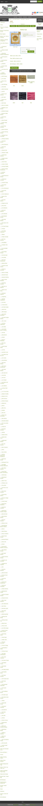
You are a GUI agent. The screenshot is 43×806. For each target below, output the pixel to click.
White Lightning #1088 (31, 82)
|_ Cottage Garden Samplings (4, 159)
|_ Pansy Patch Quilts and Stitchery (4, 472)
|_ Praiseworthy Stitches (3, 495)
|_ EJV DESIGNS (3, 207)
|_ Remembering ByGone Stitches (3, 526)
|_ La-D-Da (2, 349)
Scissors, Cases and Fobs (4, 794)
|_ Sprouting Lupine (4, 608)
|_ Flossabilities (3, 242)
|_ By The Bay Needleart (3, 127)
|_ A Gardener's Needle (3, 47)
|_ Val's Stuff (2, 715)
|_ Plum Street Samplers (3, 492)
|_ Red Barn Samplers (2, 520)
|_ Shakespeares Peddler (3, 592)
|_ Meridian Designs (4, 400)
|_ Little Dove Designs (3, 363)
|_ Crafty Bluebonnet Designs (4, 176)
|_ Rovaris (2, 544)
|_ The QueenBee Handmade (3, 685)
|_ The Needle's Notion (3, 672)
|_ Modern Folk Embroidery (3, 416)
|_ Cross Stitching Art (4, 188)
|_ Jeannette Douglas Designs (4, 318)
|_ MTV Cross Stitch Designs (4, 424)
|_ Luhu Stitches (3, 385)
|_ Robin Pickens (3, 531)
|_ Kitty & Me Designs (2, 343)
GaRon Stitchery (15, 804)
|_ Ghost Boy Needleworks (3, 260)
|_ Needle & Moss (3, 434)
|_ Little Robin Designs (3, 370)
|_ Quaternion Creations (3, 508)
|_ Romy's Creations (4, 533)
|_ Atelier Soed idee (4, 89)
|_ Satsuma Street (3, 572)
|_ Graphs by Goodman (3, 270)
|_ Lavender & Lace (4, 352)
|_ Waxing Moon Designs (3, 723)
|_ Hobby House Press (3, 290)
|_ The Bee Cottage (4, 645)
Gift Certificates (3, 797)
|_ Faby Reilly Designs (3, 220)
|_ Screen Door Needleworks (3, 582)
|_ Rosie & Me (3, 541)
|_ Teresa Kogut (3, 637)
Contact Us (39, 36)
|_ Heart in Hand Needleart (3, 280)
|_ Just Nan (2, 332)
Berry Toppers (2, 33)
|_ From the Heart (3, 255)
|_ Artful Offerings (3, 84)
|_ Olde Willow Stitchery (3, 469)
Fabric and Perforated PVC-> (4, 749)
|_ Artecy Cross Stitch (3, 81)
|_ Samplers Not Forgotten (3, 564)
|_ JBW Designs (3, 311)
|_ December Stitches (3, 200)
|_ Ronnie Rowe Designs (3, 536)
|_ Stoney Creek (3, 625)
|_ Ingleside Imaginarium (2, 299)
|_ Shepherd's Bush (4, 597)
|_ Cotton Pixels (3, 161)
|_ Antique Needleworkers (3, 73)
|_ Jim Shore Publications (2, 324)
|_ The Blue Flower (4, 651)
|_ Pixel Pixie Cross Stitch (4, 488)
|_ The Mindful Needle (3, 667)
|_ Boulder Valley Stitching (3, 123)
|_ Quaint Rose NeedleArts (3, 504)
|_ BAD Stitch (3, 97)
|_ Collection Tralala (4, 152)
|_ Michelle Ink (3, 403)
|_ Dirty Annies (3, 205)
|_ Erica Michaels (3, 213)
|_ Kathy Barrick (3, 334)
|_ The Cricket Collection (3, 657)
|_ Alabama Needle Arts (4, 50)
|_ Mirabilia (2, 410)
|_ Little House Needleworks (3, 367)
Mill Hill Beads (3, 779)
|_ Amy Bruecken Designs (3, 61)
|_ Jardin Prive (3, 309)
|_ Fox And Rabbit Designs (3, 249)
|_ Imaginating (3, 296)
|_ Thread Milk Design (3, 703)
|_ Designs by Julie (4, 203)
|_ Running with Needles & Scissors (4, 547)
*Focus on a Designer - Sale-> (4, 28)
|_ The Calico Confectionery (3, 654)
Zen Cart (24, 804)
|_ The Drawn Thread (4, 660)
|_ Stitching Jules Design (3, 617)
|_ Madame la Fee (4, 396)
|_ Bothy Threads (3, 120)
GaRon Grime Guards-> (2, 761)
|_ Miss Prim (2, 412)
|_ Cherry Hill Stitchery (3, 147)
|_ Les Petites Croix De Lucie (4, 355)
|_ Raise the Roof (3, 513)
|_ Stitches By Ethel (4, 614)
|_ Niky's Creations (4, 447)
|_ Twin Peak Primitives (2, 713)
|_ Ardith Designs (3, 76)
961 (31, 102)
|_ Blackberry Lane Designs (4, 108)
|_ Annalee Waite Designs (3, 66)
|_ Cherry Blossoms (4, 144)
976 (14, 85)
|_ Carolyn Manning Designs (4, 132)
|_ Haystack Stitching (4, 277)
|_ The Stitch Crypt (4, 694)
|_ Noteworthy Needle (3, 459)
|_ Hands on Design (4, 272)
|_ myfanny (2, 432)
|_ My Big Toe (3, 426)
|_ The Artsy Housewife (2, 642)
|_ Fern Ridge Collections (3, 231)
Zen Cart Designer (32, 804)
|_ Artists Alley (3, 86)
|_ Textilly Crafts (3, 639)
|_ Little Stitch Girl (3, 372)
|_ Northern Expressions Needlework (2, 455)
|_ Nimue (2, 449)
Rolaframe (2, 791)
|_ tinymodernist (3, 709)
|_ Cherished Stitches (2, 142)
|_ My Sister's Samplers (3, 429)
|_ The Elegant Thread (3, 663)
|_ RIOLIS (2, 528)
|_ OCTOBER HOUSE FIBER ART (4, 465)
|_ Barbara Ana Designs (3, 100)
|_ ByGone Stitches (4, 129)
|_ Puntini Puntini (3, 501)
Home (2, 1)
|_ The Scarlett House (3, 688)
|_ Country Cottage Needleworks (4, 169)
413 (22, 102)
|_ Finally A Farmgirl (4, 236)
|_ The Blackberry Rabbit (3, 648)
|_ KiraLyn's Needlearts (2, 340)
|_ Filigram (2, 234)
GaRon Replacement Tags (4, 764)
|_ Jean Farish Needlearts (3, 315)
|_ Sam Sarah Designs (3, 554)
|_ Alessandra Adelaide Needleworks (4, 54)
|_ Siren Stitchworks (4, 603)
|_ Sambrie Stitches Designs (4, 557)
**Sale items (2, 22)
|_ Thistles (2, 700)
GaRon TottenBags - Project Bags (4, 771)
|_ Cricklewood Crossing (3, 180)
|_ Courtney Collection (2, 173)
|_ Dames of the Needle (3, 197)
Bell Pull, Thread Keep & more (4, 31)
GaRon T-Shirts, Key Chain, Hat (4, 768)
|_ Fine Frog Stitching (2, 240)
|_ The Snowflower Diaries (4, 692)
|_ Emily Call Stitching (2, 211)
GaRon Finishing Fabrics (3, 757)
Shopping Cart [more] (39, 20)
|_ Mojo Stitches (3, 418)
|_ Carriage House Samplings (4, 136)
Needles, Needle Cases (3, 786)
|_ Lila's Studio (3, 357)
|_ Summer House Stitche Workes (4, 631)
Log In (6, 1)
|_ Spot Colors (3, 606)
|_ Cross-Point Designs (3, 191)
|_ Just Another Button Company (3, 330)
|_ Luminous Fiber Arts (3, 389)
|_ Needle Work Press (3, 438)
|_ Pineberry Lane (3, 482)
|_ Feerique (2, 228)
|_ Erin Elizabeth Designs (3, 217)
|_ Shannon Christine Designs (4, 595)
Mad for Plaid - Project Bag (4, 777)
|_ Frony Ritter (3, 257)
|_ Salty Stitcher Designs (3, 550)
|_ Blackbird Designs (4, 111)
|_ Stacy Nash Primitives (3, 611)
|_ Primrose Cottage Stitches (4, 498)
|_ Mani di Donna (3, 398)
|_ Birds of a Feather (4, 105)
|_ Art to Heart (3, 78)
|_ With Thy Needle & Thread (4, 740)
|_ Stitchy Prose (3, 623)
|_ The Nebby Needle (4, 669)
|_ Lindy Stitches (3, 360)
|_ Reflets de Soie (3, 523)
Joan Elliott (22, 19)
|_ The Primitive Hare (4, 678)
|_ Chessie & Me (3, 150)
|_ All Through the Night (3, 57)
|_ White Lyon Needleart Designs (3, 726)
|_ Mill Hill (2, 405)
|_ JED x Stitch (3, 320)
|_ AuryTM (2, 91)
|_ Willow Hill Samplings (2, 737)
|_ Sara (1, 566)
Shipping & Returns (39, 31)
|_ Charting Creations (4, 138)
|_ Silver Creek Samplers (3, 601)
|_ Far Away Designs (4, 226)
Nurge (1, 788)
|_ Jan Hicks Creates (4, 307)
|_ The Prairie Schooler (3, 676)
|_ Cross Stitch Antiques (3, 185)
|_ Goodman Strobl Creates (4, 266)
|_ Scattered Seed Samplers (3, 576)
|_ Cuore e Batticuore (4, 193)
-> (4, 44)
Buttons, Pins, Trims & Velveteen (4, 37)
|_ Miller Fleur (3, 407)
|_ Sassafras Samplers (2, 570)
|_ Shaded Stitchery (4, 588)
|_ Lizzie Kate (3, 375)
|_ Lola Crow (2, 377)
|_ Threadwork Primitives (3, 707)
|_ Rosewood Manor (4, 539)
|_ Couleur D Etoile (4, 164)
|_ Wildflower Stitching (3, 733)
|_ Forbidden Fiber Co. (4, 245)
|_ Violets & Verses (4, 720)
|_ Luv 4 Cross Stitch (4, 391)
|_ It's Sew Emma (3, 304)
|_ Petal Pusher (3, 474)
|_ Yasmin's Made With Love (3, 746)
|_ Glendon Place (3, 263)
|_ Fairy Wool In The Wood (4, 223)
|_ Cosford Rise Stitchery (3, 155)
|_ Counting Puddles (4, 166)
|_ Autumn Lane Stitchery (3, 94)
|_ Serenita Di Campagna (3, 586)
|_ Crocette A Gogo (4, 182)
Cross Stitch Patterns (16, 19)
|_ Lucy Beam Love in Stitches (4, 383)
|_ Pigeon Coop (3, 480)
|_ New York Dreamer (2, 444)
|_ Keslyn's (2, 337)
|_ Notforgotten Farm (4, 462)
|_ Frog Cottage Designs (3, 252)
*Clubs (1, 24)
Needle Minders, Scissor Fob (3, 783)
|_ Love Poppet (3, 379)
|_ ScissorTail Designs (3, 579)
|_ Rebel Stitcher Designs (3, 517)
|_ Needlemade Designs (3, 441)
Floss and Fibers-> (3, 752)
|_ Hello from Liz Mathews (3, 287)
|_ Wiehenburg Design (3, 730)
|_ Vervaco (2, 717)
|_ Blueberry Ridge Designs (4, 114)
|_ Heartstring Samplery (3, 283)
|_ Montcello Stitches (4, 420)
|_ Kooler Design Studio (3, 347)
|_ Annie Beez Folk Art (4, 70)
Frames (1, 754)
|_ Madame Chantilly (4, 393)
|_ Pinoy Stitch (3, 485)
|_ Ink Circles (3, 302)
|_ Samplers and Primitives (3, 561)
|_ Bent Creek (3, 102)
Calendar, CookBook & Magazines (4, 40)
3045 (22, 85)
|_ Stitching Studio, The (4, 620)
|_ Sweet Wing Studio (3, 634)
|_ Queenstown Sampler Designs (3, 511)
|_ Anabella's (2, 63)
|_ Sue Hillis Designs (4, 628)
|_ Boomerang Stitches (3, 117)
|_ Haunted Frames (4, 274)
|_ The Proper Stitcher (3, 682)
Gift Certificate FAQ (39, 39)
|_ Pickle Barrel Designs (3, 478)
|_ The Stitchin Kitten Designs (4, 698)
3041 (14, 102)
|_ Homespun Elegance (3, 294)
